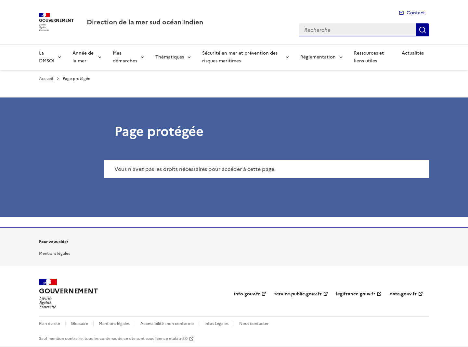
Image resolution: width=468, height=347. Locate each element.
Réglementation (318, 57)
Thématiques (169, 57)
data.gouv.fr (403, 293)
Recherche (422, 29)
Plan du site (49, 324)
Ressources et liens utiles (369, 57)
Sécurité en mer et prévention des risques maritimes (240, 57)
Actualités (413, 53)
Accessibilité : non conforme (167, 324)
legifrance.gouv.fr (355, 293)
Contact (416, 12)
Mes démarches (125, 57)
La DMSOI (46, 57)
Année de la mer (83, 57)
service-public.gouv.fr (298, 293)
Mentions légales (54, 253)
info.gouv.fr (247, 293)
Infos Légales (216, 324)
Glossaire (79, 324)
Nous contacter (254, 324)
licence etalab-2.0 (171, 338)
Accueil (46, 79)
